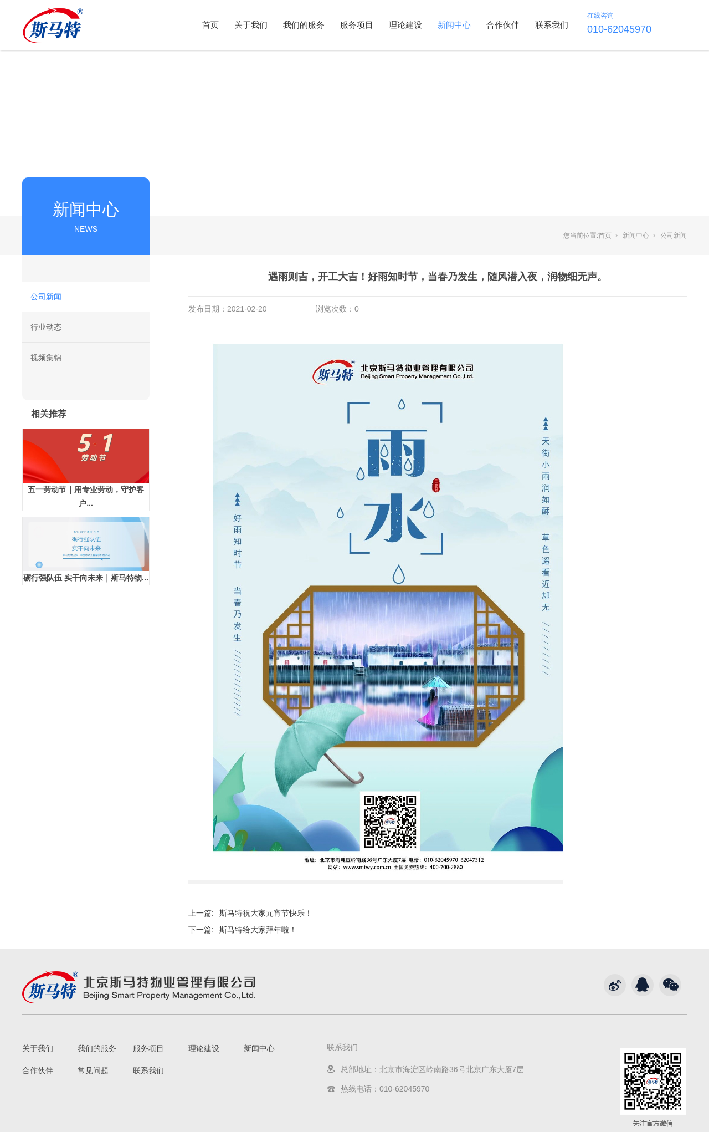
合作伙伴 (503, 24)
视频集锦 (45, 357)
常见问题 (93, 1070)
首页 (210, 24)
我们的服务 (304, 24)
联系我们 (551, 24)
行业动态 (45, 327)
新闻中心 (454, 24)
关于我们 (251, 24)
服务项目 (356, 24)
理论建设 (405, 24)
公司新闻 (45, 296)
